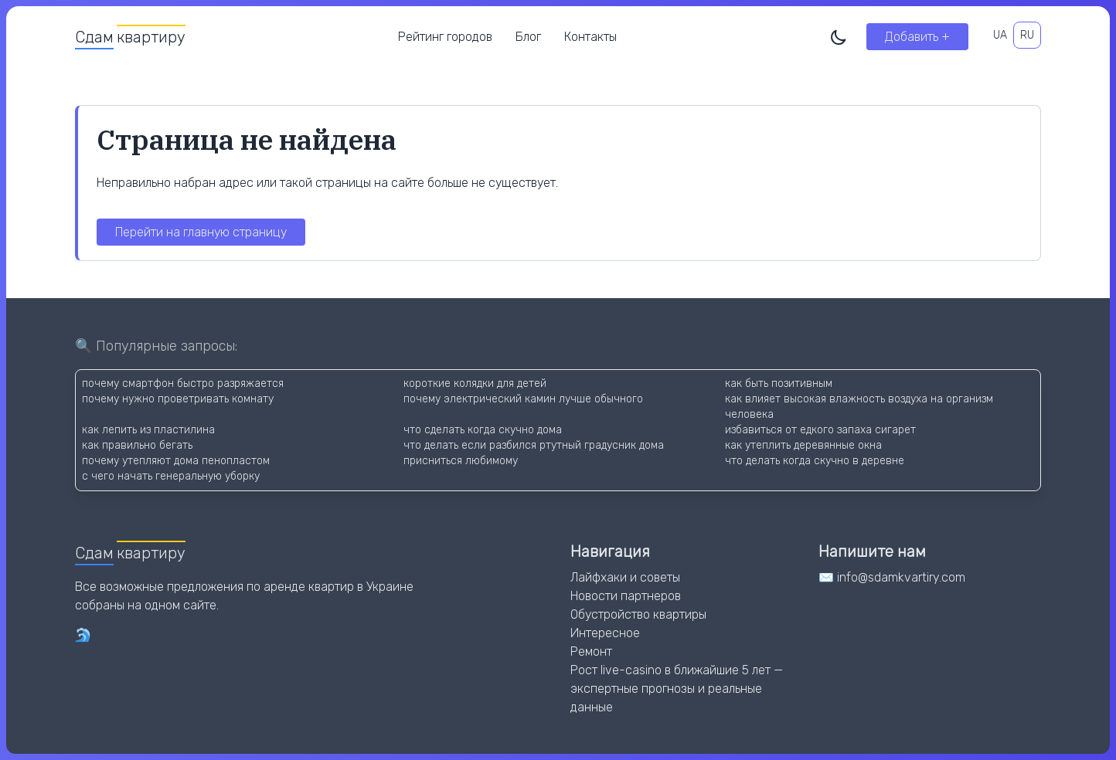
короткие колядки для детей (474, 383)
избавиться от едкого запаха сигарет (820, 429)
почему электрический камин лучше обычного (523, 398)
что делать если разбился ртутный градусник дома (533, 445)
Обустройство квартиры (638, 614)
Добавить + (917, 36)
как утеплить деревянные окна (803, 445)
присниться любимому (460, 460)
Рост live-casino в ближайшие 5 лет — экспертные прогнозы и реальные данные (676, 688)
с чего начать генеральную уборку (171, 476)
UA (1000, 35)
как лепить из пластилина (148, 429)
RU (1027, 35)
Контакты (590, 36)
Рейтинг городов (445, 36)
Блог (528, 36)
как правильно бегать (137, 445)
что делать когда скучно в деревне (814, 460)
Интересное (605, 633)
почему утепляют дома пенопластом (176, 460)
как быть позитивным (778, 383)
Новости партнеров (625, 596)
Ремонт (591, 651)
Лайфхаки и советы (625, 577)
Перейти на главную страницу (201, 232)
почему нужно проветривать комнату (178, 398)
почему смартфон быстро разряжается (183, 383)
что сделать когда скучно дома (482, 429)
